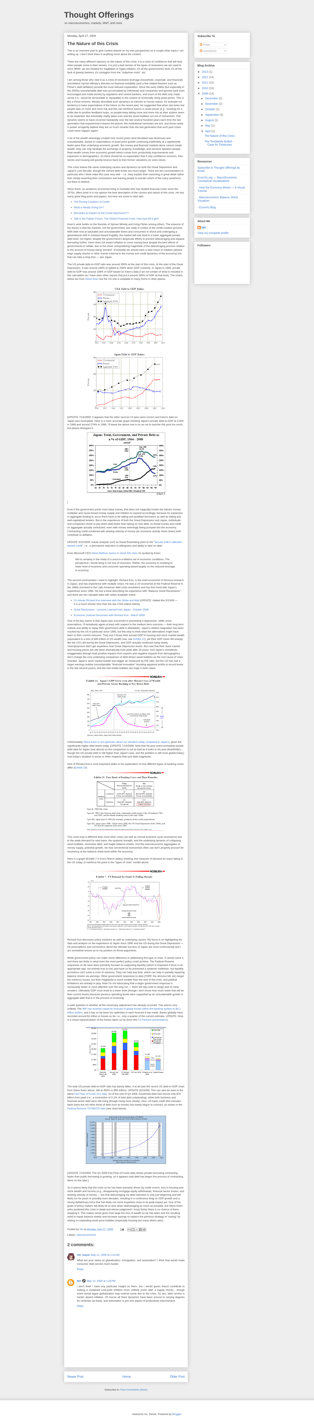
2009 (205, 93)
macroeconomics (86, 1234)
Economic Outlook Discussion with (94, 615)
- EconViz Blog (206, 207)
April (208, 131)
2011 (205, 82)
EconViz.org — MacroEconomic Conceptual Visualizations (217, 179)
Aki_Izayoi (83, 1254)
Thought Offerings (99, 14)
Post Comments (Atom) (133, 1389)
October (210, 109)
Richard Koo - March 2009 (129, 615)
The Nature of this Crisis (219, 135)
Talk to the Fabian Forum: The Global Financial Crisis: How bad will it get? (116, 218)
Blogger (176, 1414)
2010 (205, 88)
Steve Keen (92, 278)
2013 (205, 71)
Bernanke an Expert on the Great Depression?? (101, 213)
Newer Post (75, 1376)
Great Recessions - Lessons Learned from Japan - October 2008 (111, 609)
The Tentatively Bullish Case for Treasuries (218, 143)
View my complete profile (212, 233)
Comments (208, 50)
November (212, 103)
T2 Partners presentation (152, 1019)
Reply (80, 1269)
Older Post (177, 1376)
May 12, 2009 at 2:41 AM (105, 1254)
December (212, 98)
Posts (205, 44)
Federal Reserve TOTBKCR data (86, 1108)
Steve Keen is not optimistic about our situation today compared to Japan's (127, 741)
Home (127, 1376)
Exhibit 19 (80, 767)
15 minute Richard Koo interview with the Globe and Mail (106, 600)
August (209, 120)
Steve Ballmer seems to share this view (114, 553)
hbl (82, 1229)
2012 (205, 77)
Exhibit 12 (139, 639)
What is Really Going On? (89, 207)
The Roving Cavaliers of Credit (91, 201)
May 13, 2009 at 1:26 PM (101, 1280)
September (212, 114)
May (208, 125)
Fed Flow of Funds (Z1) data (90, 1093)
